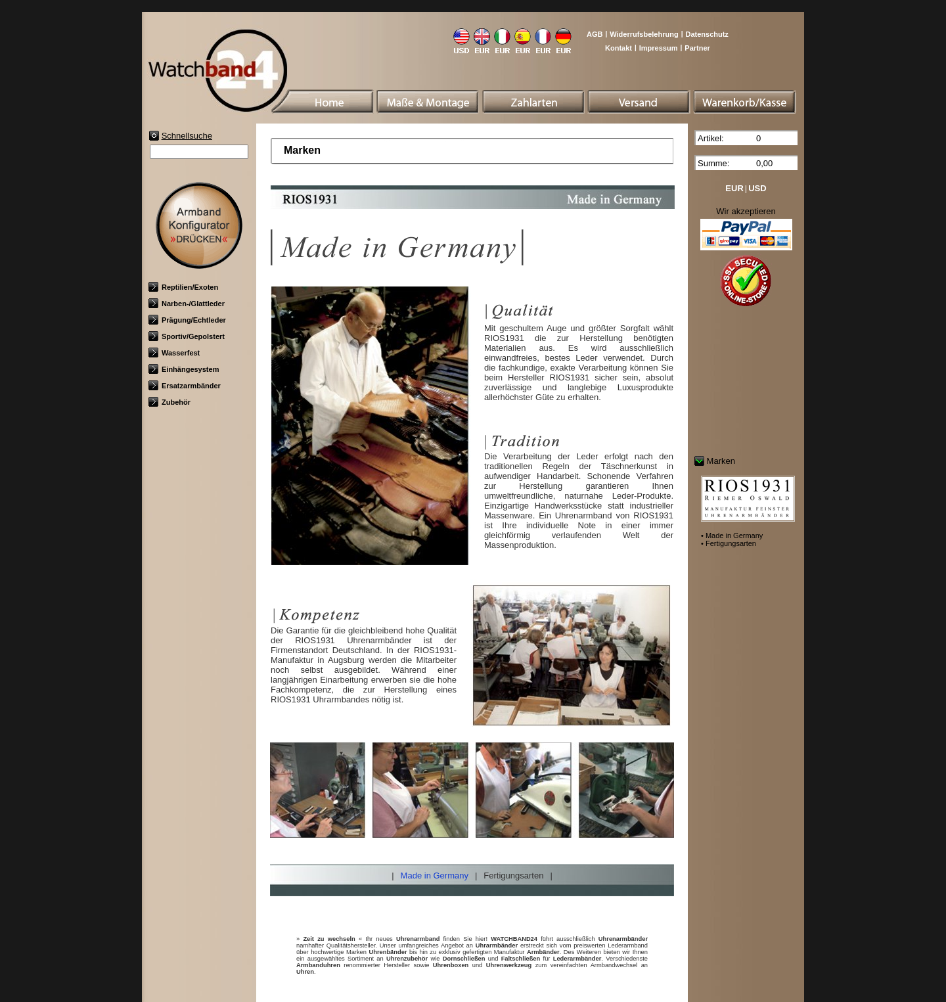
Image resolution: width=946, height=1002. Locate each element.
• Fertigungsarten (728, 543)
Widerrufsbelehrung (644, 34)
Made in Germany (434, 875)
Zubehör (169, 402)
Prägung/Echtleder (187, 320)
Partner (697, 48)
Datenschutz (706, 34)
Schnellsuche (187, 136)
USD (757, 188)
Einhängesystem (183, 369)
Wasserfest (174, 353)
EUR (734, 188)
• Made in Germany (732, 535)
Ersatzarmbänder (184, 386)
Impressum (658, 48)
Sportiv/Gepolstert (186, 336)
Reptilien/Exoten (183, 287)
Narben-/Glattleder (186, 303)
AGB (594, 34)
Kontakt (618, 48)
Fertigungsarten (513, 875)
